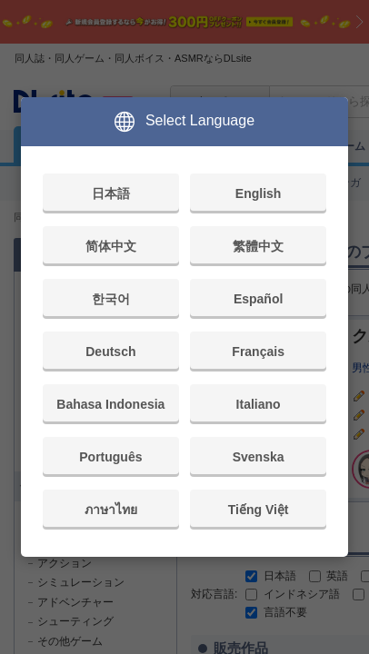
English (258, 193)
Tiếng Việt (258, 509)
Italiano (258, 404)
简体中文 (110, 246)
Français (258, 351)
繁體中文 (258, 246)
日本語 (111, 193)
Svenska (258, 457)
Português (110, 457)
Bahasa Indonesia (110, 404)
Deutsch (110, 351)
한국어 (111, 299)
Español (258, 299)
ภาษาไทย (111, 509)
